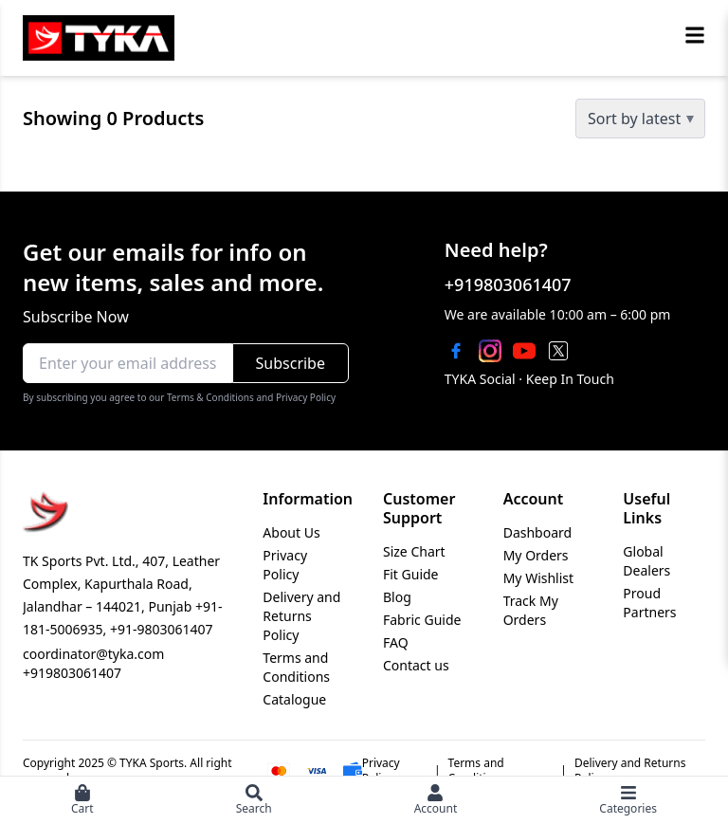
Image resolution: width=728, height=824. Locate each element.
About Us (291, 532)
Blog (397, 597)
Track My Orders (530, 610)
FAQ (396, 642)
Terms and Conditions (296, 667)
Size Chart (414, 551)
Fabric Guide (422, 620)
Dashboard (537, 532)
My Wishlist (538, 578)
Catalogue (294, 699)
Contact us (416, 665)
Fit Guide (411, 574)
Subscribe (290, 363)
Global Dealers (646, 560)
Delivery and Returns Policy (301, 616)
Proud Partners (649, 602)
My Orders (536, 555)
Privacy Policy (285, 564)
